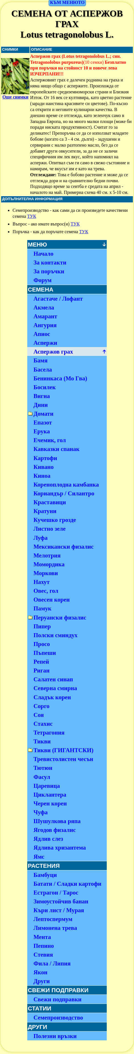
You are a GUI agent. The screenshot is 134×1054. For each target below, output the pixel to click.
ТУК (31, 216)
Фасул (42, 777)
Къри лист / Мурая (59, 910)
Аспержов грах (53, 351)
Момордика (49, 564)
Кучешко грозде (55, 519)
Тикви (42, 741)
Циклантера (50, 794)
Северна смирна (55, 688)
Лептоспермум (53, 919)
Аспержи (45, 342)
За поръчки (49, 271)
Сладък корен (52, 697)
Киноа (42, 475)
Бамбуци (45, 875)
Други (42, 981)
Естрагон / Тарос (56, 892)
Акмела (44, 307)
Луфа (41, 537)
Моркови (46, 573)
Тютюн (43, 767)
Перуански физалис (60, 617)
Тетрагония (49, 732)
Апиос (42, 334)
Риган (42, 670)
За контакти (50, 262)
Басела (43, 369)
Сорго (41, 706)
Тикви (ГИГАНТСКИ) (63, 750)
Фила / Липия (52, 963)
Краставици (50, 502)
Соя (39, 714)
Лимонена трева (55, 927)
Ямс (39, 856)
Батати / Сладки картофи (67, 883)
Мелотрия (47, 555)
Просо (42, 644)
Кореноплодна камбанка (66, 484)
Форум (43, 280)
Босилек (45, 387)
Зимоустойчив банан (61, 901)
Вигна (42, 396)
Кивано (44, 467)
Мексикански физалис (64, 546)
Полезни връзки (55, 1036)
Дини (41, 404)
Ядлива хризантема (60, 847)
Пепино (44, 945)
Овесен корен (52, 599)
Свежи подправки (57, 999)
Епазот (43, 422)
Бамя (41, 360)
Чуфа (41, 812)
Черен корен (50, 803)
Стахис (43, 723)
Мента (42, 937)
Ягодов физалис (55, 830)
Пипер (42, 626)
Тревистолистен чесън (63, 759)
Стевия (43, 954)
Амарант (45, 316)
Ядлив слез (48, 838)
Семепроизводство (58, 1017)
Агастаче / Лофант (58, 298)
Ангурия (45, 325)
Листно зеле (50, 528)
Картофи (45, 458)
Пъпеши (45, 652)
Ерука (42, 431)
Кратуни (45, 511)
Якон (40, 972)
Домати (43, 413)
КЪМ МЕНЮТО (67, 2)
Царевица (47, 785)
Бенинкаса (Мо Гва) (60, 378)
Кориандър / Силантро (64, 493)
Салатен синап (53, 679)
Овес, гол (46, 590)
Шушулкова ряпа (57, 821)
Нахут (42, 582)
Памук (42, 608)
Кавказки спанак (56, 449)
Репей (41, 661)
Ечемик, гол (50, 440)
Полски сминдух (56, 635)
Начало (43, 253)
